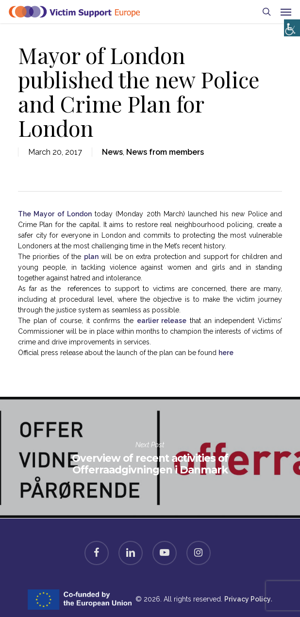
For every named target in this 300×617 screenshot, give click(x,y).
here (225, 353)
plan (91, 256)
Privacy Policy (247, 599)
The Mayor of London (55, 214)
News (112, 152)
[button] (286, 11)
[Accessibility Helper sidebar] (290, 25)
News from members (165, 152)
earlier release (162, 321)
